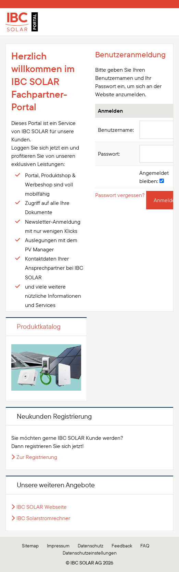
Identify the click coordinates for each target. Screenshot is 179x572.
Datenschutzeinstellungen (90, 553)
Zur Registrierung (36, 457)
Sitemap (30, 546)
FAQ (144, 546)
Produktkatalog (39, 326)
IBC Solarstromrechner (43, 518)
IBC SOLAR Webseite (41, 506)
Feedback (122, 546)
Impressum (58, 546)
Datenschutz (90, 546)
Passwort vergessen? (120, 195)
